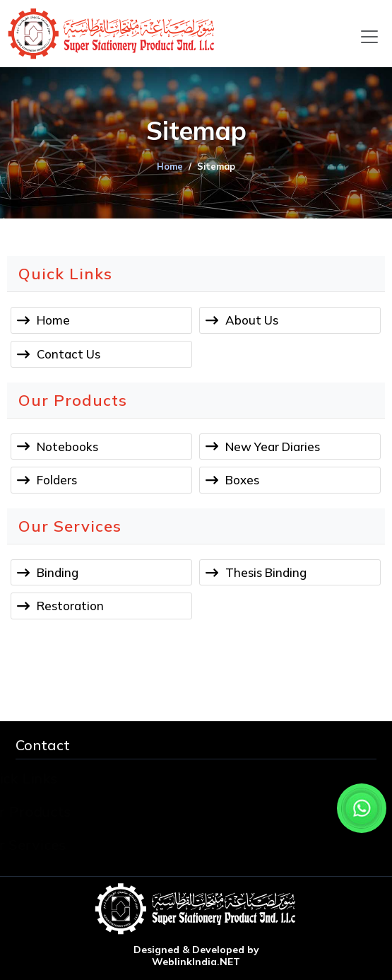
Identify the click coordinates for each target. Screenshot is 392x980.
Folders (57, 479)
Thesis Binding (266, 572)
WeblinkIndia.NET (196, 962)
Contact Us (68, 353)
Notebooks (67, 446)
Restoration (70, 605)
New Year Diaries (272, 446)
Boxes (242, 479)
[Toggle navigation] (369, 36)
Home (170, 166)
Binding (57, 572)
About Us (251, 320)
